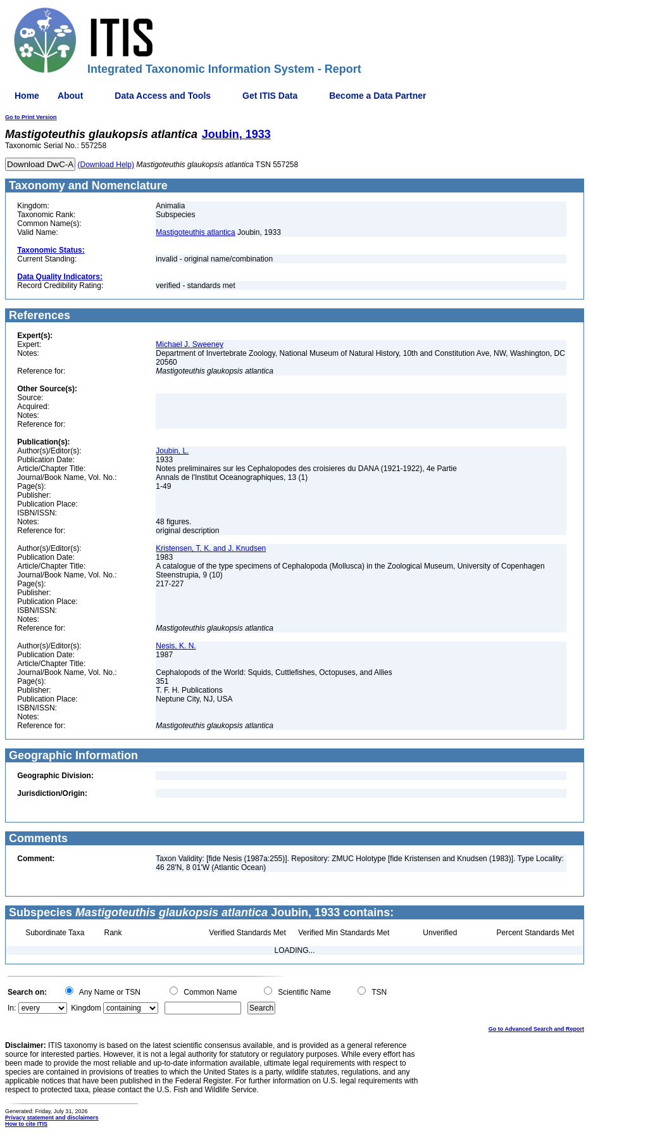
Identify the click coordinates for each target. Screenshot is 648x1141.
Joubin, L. (172, 450)
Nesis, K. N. (176, 645)
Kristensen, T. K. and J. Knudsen (211, 548)
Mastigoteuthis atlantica (195, 232)
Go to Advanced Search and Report (536, 1029)
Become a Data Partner (377, 96)
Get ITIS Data (269, 96)
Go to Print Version (31, 117)
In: (12, 1008)
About (70, 96)
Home (27, 96)
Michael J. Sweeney (189, 344)
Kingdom (86, 1008)
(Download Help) (106, 164)
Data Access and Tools (163, 96)
